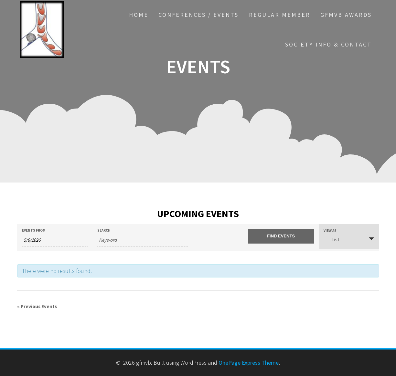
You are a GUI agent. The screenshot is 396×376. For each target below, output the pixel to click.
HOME (138, 14)
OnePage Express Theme (249, 362)
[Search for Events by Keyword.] (142, 240)
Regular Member (279, 14)
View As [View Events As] (330, 231)
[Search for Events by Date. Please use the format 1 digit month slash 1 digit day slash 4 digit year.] (55, 240)
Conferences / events (198, 14)
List (332, 239)
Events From (34, 230)
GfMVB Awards (346, 14)
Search (104, 230)
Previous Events (37, 306)
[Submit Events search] (281, 236)
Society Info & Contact (328, 44)
